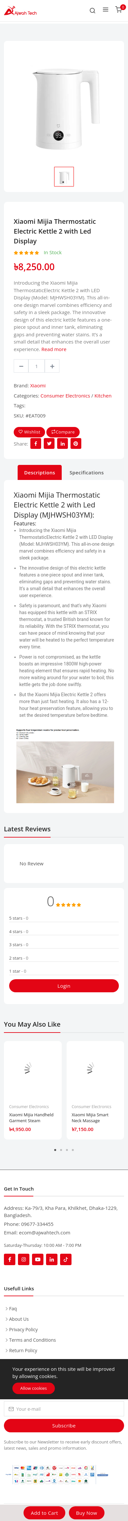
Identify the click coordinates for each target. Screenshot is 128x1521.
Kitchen (102, 395)
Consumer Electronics (65, 395)
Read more (54, 349)
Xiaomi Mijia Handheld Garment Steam (31, 1117)
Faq (13, 1308)
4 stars (18, 931)
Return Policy (23, 1350)
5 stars (18, 918)
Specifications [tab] (87, 472)
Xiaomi (37, 385)
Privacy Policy (23, 1329)
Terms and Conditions (32, 1340)
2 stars (18, 958)
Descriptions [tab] (39, 472)
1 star (17, 971)
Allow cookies (33, 1388)
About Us (19, 1319)
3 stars (18, 944)
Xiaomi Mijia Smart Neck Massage (90, 1117)
